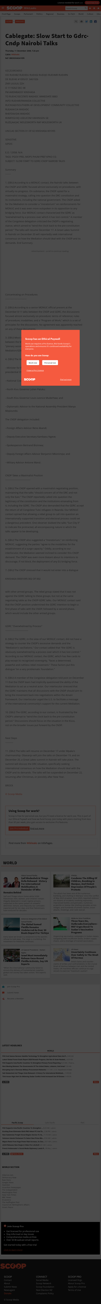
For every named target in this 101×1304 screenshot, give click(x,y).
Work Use (33, 362)
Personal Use (50, 362)
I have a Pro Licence (35, 370)
